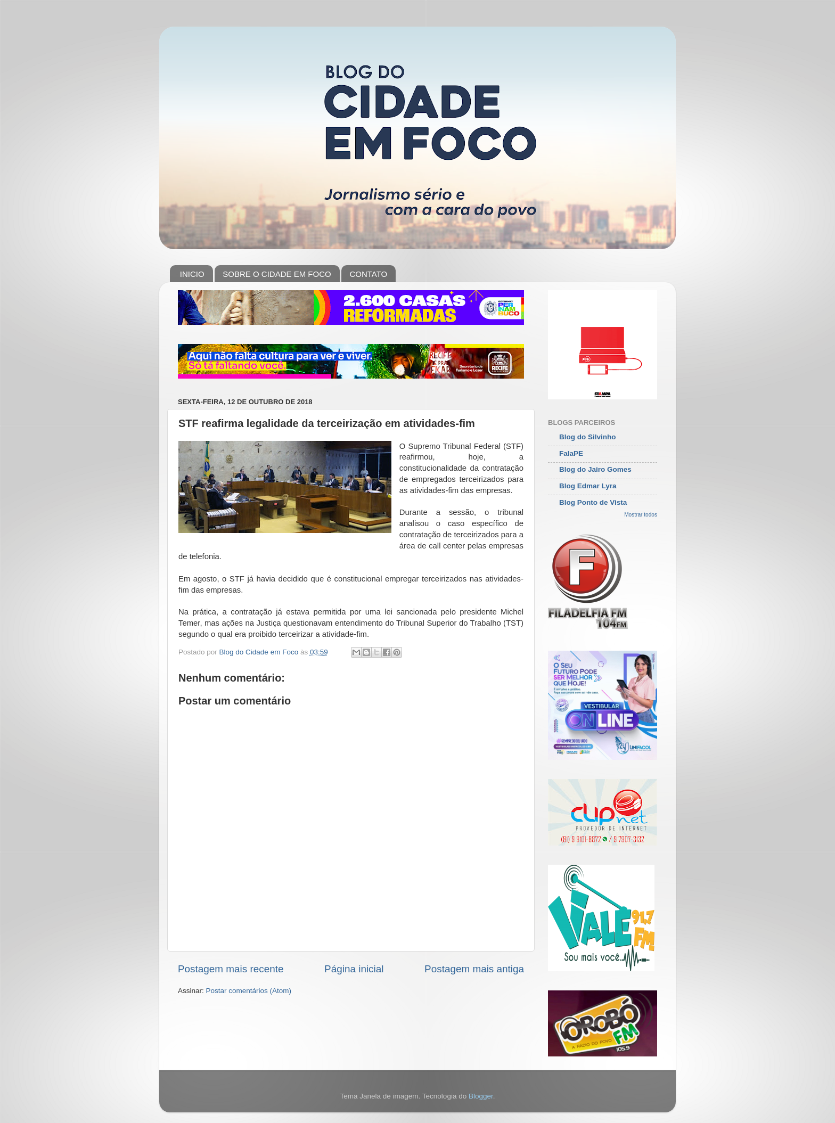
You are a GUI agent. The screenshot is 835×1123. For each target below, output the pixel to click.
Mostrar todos (640, 515)
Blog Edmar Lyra (588, 486)
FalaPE (571, 453)
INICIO (192, 273)
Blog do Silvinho (587, 437)
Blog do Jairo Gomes (595, 469)
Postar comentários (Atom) (249, 991)
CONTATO (368, 273)
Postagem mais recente (230, 968)
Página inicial (353, 968)
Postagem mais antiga (474, 968)
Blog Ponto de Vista (593, 502)
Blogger (481, 1096)
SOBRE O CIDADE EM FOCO (277, 273)
